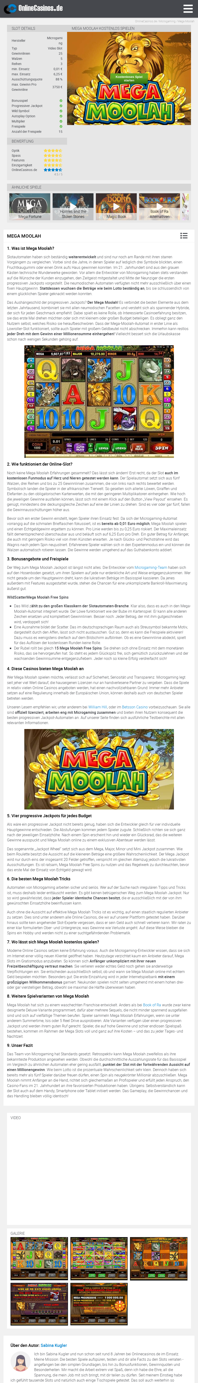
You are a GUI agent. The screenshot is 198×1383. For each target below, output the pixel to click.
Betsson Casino (135, 707)
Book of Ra (152, 1004)
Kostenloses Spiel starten (129, 78)
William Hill (97, 707)
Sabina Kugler (54, 1345)
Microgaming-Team (151, 567)
